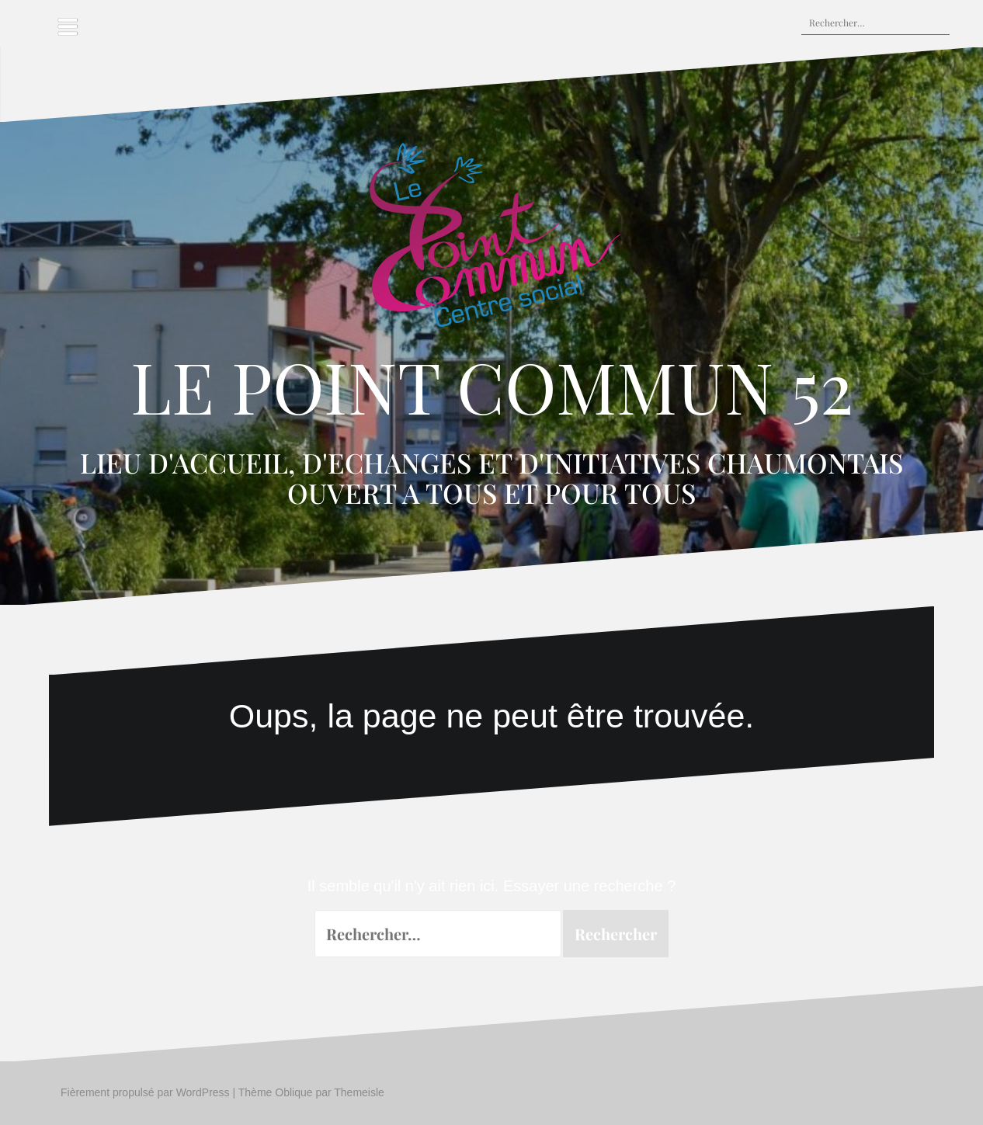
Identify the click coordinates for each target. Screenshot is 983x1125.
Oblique (293, 1092)
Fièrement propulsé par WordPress (145, 1092)
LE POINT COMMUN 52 (491, 385)
